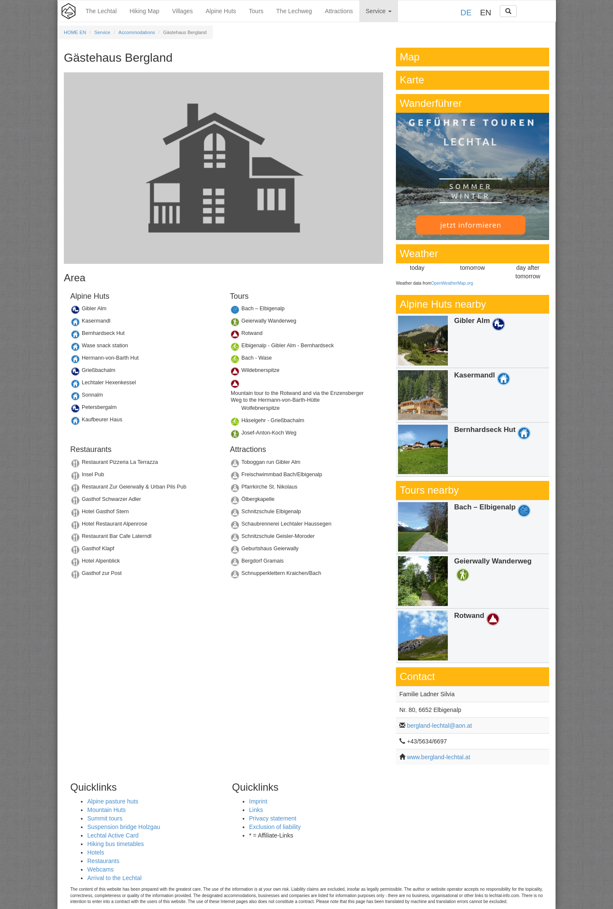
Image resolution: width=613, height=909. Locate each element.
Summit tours (104, 818)
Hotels (95, 852)
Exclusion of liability (275, 826)
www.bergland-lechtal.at (438, 757)
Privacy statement (272, 818)
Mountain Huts (106, 809)
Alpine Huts (221, 11)
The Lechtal (101, 11)
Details (143, 311)
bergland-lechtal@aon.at (439, 725)
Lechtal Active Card (113, 835)
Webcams (100, 869)
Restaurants (103, 861)
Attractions (339, 11)
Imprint (258, 801)
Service (379, 11)
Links (256, 809)
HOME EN (75, 32)
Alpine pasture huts (112, 801)
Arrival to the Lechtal (114, 878)
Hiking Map (144, 11)
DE (466, 12)
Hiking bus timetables (115, 843)
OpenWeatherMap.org (452, 283)
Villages (182, 11)
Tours (256, 11)
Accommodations (136, 32)
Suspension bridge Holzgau (123, 826)
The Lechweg (294, 11)
